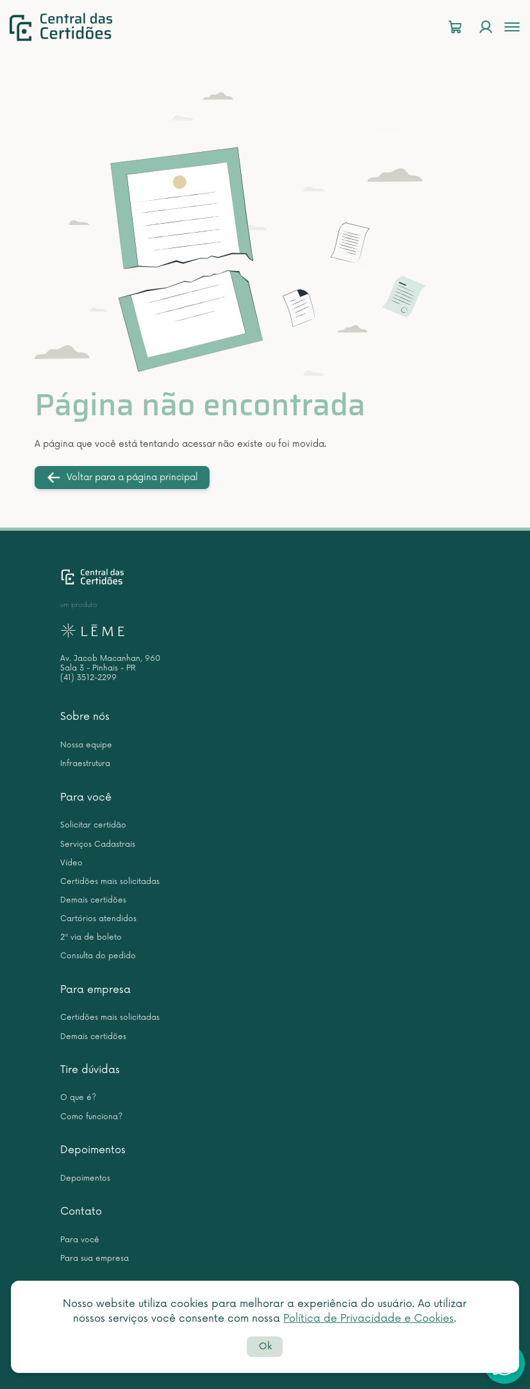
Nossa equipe (86, 745)
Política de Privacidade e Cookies (368, 1318)
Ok (265, 1346)
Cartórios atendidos (98, 919)
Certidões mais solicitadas (110, 881)
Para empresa (95, 989)
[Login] (485, 27)
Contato (81, 1211)
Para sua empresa (94, 1258)
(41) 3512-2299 (88, 678)
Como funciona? (91, 1117)
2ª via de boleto (91, 937)
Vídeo (71, 863)
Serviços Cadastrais (97, 844)
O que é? (78, 1097)
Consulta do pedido (98, 956)
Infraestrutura (85, 764)
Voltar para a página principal (122, 477)
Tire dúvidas (90, 1069)
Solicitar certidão (93, 825)
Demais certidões (93, 900)
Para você (86, 797)
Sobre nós (85, 716)
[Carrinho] (455, 27)
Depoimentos (93, 1150)
